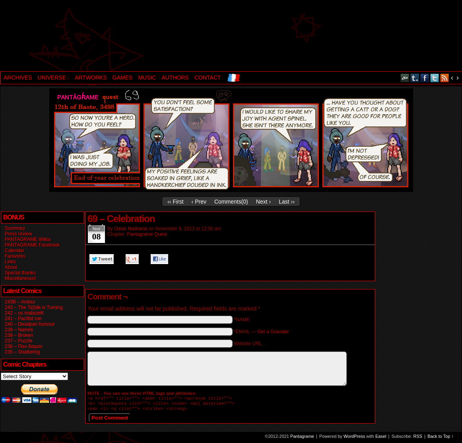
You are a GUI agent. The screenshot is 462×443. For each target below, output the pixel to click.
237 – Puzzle (18, 341)
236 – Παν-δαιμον (24, 346)
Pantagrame (136, 36)
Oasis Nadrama (130, 228)
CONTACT (207, 77)
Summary (15, 228)
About (11, 267)
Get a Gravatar (273, 331)
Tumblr (415, 78)
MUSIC (147, 77)
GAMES (123, 77)
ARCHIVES (18, 77)
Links (10, 261)
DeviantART (405, 78)
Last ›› (287, 201)
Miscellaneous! (20, 278)
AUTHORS (175, 77)
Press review (18, 234)
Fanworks (15, 256)
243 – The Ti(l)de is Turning (34, 307)
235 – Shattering (22, 352)
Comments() (231, 201)
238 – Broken (19, 335)
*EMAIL (261, 331)
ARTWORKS (91, 77)
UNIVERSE (53, 78)
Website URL (248, 343)
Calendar (14, 250)
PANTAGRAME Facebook (32, 245)
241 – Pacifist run (23, 318)
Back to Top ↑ (440, 438)
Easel (380, 438)
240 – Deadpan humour (30, 324)
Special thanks (20, 273)
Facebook (425, 78)
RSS (445, 78)
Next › (263, 201)
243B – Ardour (20, 302)
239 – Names (19, 329)
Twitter (435, 78)
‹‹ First (175, 201)
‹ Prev (199, 201)
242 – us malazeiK (24, 313)
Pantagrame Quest (147, 234)
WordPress (354, 438)
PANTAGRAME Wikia (27, 239)
